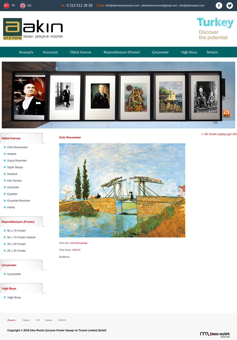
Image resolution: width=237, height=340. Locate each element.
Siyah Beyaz (15, 167)
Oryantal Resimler (18, 200)
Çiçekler (12, 194)
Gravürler (13, 187)
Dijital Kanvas (80, 52)
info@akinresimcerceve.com (122, 5)
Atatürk (11, 154)
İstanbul (12, 174)
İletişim (212, 52)
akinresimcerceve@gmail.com (159, 5)
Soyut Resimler (17, 160)
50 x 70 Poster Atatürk (21, 237)
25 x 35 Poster (16, 250)
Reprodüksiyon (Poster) (122, 52)
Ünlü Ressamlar (17, 147)
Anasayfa (26, 52)
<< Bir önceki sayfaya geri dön (219, 134)
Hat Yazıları (14, 180)
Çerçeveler (160, 52)
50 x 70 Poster (16, 230)
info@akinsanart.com (191, 5)
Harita (11, 207)
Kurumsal (50, 52)
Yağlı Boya (189, 52)
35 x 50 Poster (16, 244)
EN (29, 5)
